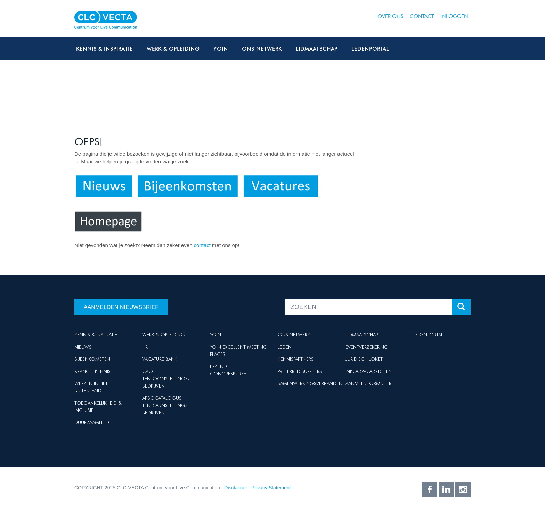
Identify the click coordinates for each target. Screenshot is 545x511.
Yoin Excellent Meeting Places (238, 350)
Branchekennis (92, 371)
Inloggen (454, 16)
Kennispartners (296, 359)
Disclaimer (235, 487)
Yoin (220, 49)
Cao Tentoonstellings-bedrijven (165, 378)
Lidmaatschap (316, 49)
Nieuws (82, 347)
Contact (422, 16)
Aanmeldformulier (368, 383)
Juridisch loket (364, 359)
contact (203, 245)
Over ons (390, 16)
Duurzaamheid (91, 422)
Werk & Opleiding (173, 49)
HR (145, 347)
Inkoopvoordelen (368, 371)
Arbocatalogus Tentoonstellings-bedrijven (165, 405)
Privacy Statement (271, 487)
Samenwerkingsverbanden (310, 383)
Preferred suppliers (300, 371)
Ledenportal (370, 49)
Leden (285, 347)
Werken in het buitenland (91, 387)
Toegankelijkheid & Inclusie (98, 406)
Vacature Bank (159, 359)
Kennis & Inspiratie (104, 49)
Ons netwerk (262, 49)
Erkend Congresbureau (230, 370)
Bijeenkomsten (92, 359)
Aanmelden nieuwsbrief (121, 307)
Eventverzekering (366, 347)
